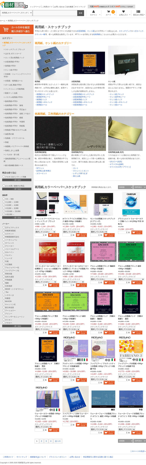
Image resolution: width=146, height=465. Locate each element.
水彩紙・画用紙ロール (14, 81)
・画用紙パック (41, 100)
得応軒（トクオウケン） (14, 289)
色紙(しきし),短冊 (12, 150)
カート (108, 13)
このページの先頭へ (138, 451)
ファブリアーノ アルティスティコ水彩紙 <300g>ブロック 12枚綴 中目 (102, 366)
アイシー (8, 314)
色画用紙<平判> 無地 (14, 105)
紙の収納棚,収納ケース (14, 165)
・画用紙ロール (41, 105)
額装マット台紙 (11, 93)
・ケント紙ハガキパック (117, 102)
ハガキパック (138, 31)
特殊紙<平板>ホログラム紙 (15, 130)
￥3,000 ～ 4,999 (11, 205)
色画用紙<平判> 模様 (14, 118)
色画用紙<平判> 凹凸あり (15, 109)
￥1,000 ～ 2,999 (11, 202)
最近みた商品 (138, 13)
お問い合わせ (59, 7)
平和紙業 (8, 280)
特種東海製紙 (10, 231)
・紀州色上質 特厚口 (43, 171)
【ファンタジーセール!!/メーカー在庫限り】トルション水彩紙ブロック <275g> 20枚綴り (48, 268)
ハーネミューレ (11, 240)
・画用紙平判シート (43, 97)
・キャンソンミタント (80, 171)
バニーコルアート (12, 249)
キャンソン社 (10, 304)
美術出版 (8, 274)
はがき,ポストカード (13, 54)
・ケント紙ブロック (116, 94)
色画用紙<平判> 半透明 (15, 122)
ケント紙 (90, 31)
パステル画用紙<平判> (14, 97)
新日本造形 (9, 307)
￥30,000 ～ (10, 214)
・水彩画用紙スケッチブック (82, 94)
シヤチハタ (9, 295)
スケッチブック (125, 31)
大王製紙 (8, 264)
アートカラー (10, 311)
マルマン (8, 255)
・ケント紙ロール (115, 105)
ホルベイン (9, 252)
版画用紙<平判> (11, 101)
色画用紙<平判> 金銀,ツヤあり (17, 114)
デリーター (9, 246)
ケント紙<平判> (11, 70)
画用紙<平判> (10, 66)
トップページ (35, 7)
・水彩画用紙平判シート (81, 97)
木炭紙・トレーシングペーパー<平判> (17, 75)
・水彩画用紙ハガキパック (81, 102)
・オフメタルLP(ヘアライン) (119, 167)
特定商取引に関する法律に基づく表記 (98, 457)
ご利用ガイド (47, 7)
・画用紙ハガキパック (43, 102)
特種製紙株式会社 (12, 237)
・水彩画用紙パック (79, 100)
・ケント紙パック (115, 100)
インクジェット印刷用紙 (14, 89)
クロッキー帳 (40, 34)
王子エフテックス (12, 228)
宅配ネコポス (111, 6)
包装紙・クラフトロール (14, 138)
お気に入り (123, 13)
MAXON (8, 301)
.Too (6, 292)
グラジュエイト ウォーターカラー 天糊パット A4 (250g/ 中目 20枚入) (131, 221)
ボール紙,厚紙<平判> (13, 85)
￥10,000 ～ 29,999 (12, 211)
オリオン (8, 320)
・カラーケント (41, 173)
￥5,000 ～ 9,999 (11, 208)
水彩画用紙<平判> (12, 62)
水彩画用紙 (81, 31)
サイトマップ (80, 7)
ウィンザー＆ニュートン (14, 317)
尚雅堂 (7, 298)
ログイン (93, 13)
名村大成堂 (9, 277)
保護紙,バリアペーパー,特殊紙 (17, 146)
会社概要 (69, 7)
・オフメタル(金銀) (115, 164)
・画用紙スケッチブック (44, 94)
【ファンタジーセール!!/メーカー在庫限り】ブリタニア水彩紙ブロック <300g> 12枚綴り (75, 268)
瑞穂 (7, 283)
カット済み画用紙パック (14, 58)
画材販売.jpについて (38, 457)
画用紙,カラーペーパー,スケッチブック (16, 44)
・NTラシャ (39, 168)
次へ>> (58, 441)
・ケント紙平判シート (117, 97)
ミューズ (8, 258)
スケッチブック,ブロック (15, 49)
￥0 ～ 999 (9, 199)
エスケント (9, 234)
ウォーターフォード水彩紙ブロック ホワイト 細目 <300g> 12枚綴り (103, 416)
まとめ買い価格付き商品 (14, 186)
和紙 (7, 142)
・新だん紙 (75, 176)
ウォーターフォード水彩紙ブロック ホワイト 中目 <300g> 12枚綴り (131, 416)
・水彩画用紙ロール (79, 105)
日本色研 (8, 286)
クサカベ (8, 323)
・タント (74, 168)
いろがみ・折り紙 (12, 155)
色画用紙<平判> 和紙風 (15, 126)
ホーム (2, 21)
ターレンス (9, 243)
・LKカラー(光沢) (115, 162)
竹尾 (7, 261)
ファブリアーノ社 (12, 271)
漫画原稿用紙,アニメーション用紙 (17, 160)
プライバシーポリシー (58, 457)
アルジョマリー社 (12, 268)
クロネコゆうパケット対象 (15, 177)
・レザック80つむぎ (79, 173)
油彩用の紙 (9, 134)
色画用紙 (96, 34)
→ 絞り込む (16, 180)
